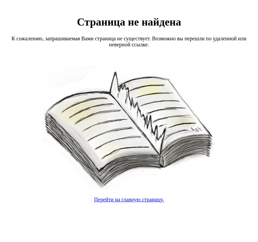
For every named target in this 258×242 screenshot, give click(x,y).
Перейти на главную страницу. (129, 199)
